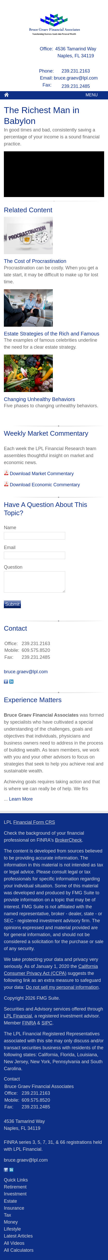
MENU (90, 95)
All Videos (14, 1243)
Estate (10, 1201)
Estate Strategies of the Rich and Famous (51, 333)
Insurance (14, 1208)
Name (10, 527)
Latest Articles (18, 1236)
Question (13, 567)
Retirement (15, 1186)
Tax (7, 1215)
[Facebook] (6, 1170)
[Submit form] (12, 604)
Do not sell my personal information (62, 987)
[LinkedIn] (11, 1170)
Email (9, 547)
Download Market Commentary (41, 473)
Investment (15, 1193)
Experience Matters (33, 700)
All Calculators (19, 1250)
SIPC (46, 1023)
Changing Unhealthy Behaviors (39, 399)
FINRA (29, 1023)
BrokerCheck (68, 840)
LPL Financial (18, 1016)
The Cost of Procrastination (35, 261)
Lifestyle (12, 1229)
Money (11, 1222)
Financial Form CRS (34, 822)
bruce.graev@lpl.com (76, 78)
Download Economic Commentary (44, 484)
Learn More (21, 799)
